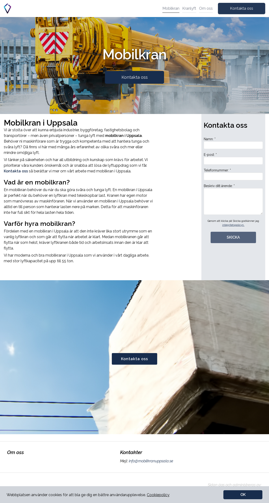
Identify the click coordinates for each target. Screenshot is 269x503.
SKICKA (233, 237)
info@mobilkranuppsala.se (150, 461)
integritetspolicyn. (233, 225)
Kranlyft (189, 8)
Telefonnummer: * (233, 174)
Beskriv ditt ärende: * (233, 199)
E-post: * (233, 159)
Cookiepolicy (158, 495)
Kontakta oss (241, 8)
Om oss (206, 8)
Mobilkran (170, 8)
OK (243, 494)
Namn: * (233, 143)
